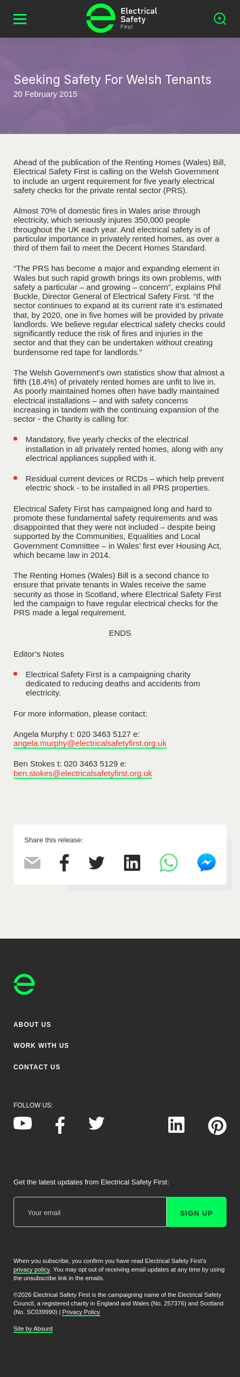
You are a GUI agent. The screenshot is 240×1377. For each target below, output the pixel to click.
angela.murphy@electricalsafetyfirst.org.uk (90, 743)
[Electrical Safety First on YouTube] (22, 1127)
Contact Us (36, 1067)
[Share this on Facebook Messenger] (206, 869)
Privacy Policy (81, 1312)
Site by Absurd (33, 1328)
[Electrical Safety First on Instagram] (136, 1130)
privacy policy (31, 1269)
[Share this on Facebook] (64, 868)
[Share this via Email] (32, 865)
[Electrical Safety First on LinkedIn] (176, 1130)
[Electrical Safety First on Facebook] (60, 1131)
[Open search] (220, 18)
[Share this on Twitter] (96, 866)
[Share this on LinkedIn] (132, 867)
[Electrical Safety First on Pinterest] (217, 1132)
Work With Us (41, 1046)
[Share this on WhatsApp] (169, 869)
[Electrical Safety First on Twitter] (96, 1127)
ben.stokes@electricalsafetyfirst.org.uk (82, 773)
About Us (32, 1024)
